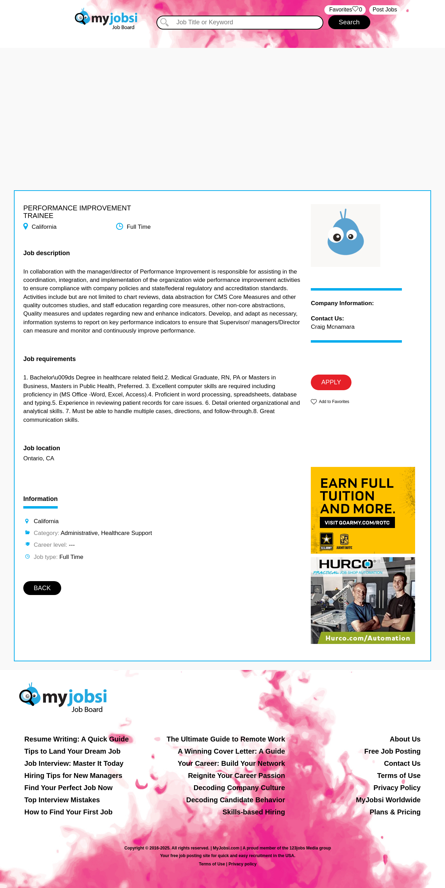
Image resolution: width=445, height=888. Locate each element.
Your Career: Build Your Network (231, 763)
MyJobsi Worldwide (388, 800)
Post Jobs (385, 9)
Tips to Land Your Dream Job (72, 751)
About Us (405, 739)
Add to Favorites (334, 401)
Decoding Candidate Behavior (235, 800)
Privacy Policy (397, 787)
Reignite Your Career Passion (236, 775)
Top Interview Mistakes (62, 800)
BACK (42, 588)
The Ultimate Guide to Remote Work (226, 739)
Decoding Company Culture (239, 787)
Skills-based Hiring (253, 812)
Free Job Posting (392, 751)
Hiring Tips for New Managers (73, 775)
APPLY (331, 382)
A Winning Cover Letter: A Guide (231, 751)
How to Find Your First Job (68, 812)
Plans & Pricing (395, 812)
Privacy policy (242, 864)
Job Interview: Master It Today (73, 763)
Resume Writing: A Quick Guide (76, 739)
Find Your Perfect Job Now (68, 787)
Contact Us (402, 763)
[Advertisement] (222, 96)
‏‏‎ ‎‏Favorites (345, 10)
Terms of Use (399, 775)
